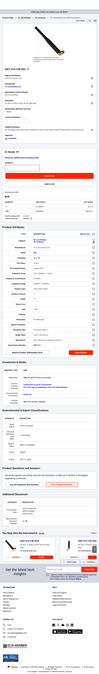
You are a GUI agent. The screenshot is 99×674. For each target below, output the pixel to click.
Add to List (49, 184)
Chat (7, 625)
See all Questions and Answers (24, 484)
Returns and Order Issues (62, 602)
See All (41, 533)
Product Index (8, 18)
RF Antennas (40, 18)
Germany (12, 667)
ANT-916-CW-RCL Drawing (34, 402)
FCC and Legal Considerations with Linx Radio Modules (45, 387)
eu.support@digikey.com (15, 633)
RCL (35, 253)
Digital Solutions (9, 608)
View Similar (81, 352)
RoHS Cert (28, 394)
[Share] (95, 20)
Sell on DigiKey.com (11, 599)
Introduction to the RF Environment (37, 385)
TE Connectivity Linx (13, 87)
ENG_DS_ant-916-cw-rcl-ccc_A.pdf (37, 378)
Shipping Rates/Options (61, 599)
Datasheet (10, 138)
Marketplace (8, 596)
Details (41, 557)
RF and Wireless (24, 18)
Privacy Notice (75, 579)
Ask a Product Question (62, 484)
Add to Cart (49, 176)
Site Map (6, 605)
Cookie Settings (51, 669)
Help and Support (59, 593)
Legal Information (59, 605)
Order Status (57, 596)
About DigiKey (8, 593)
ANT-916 (37, 345)
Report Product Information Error (27, 352)
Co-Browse (9, 637)
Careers (6, 602)
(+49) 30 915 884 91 (13, 629)
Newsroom (7, 611)
